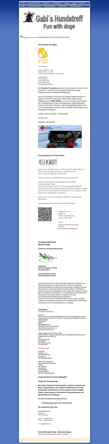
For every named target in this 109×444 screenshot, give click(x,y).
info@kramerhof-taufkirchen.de (49, 328)
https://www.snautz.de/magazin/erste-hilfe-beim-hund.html (53, 434)
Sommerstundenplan (34, 3)
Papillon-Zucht (63, 6)
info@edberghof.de (46, 423)
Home (23, 3)
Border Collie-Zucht (75, 6)
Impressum (82, 3)
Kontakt (67, 3)
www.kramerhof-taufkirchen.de (46, 329)
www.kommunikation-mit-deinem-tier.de (67, 228)
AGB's (23, 6)
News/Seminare (57, 3)
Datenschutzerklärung (35, 6)
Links (74, 3)
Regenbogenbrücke (49, 6)
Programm (46, 3)
